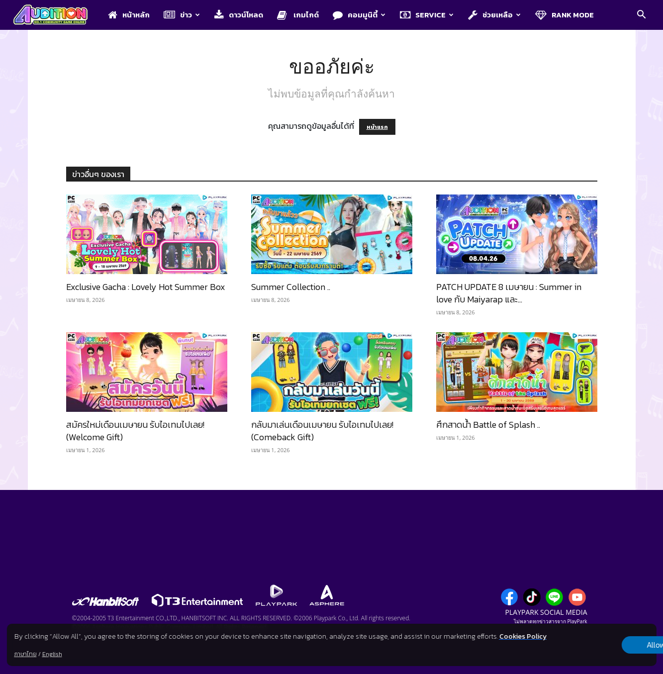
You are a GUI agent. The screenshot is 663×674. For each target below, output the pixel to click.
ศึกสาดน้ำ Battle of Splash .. (488, 424)
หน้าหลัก (129, 14)
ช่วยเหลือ (494, 14)
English (52, 654)
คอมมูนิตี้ (359, 14)
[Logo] (55, 15)
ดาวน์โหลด (238, 14)
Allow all (604, 645)
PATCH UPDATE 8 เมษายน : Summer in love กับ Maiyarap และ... (508, 293)
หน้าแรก (377, 127)
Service (427, 14)
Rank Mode (564, 14)
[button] (641, 15)
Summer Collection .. (290, 286)
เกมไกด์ (298, 14)
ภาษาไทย (25, 654)
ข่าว (182, 14)
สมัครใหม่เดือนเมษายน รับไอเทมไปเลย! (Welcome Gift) (135, 431)
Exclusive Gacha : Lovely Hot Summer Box (145, 286)
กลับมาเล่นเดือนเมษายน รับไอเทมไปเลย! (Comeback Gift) (322, 431)
